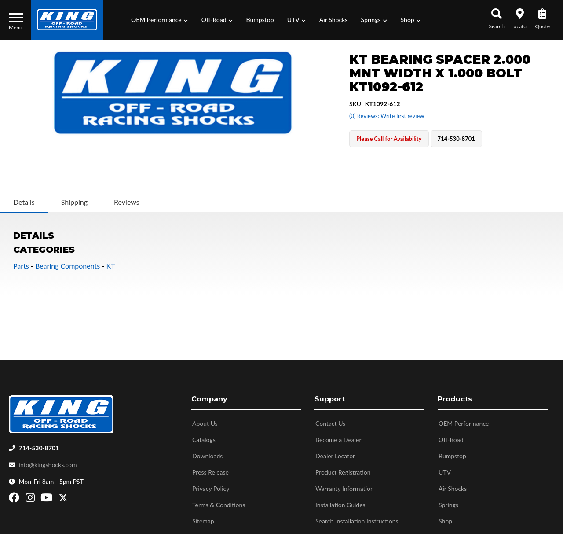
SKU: (356, 103)
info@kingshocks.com (48, 461)
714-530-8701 (39, 444)
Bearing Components (67, 265)
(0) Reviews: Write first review (386, 115)
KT (110, 265)
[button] (159, 20)
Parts (21, 265)
